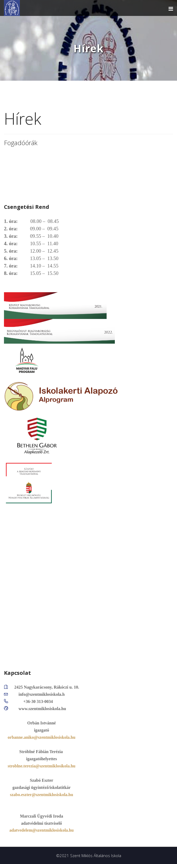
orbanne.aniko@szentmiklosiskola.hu (41, 737)
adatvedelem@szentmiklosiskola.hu (42, 830)
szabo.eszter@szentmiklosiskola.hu (41, 794)
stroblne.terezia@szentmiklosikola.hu (41, 766)
